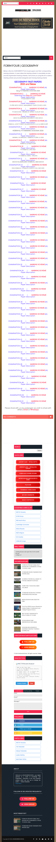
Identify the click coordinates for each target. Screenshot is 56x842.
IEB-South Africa (21, 520)
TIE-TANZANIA (20, 746)
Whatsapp (34, 410)
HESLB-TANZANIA (21, 751)
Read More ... (19, 783)
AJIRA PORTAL (20, 755)
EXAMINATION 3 (15, 101)
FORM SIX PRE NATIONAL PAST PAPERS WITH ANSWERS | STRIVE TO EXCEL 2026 (31, 566)
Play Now (28, 484)
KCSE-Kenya (20, 516)
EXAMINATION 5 (15, 115)
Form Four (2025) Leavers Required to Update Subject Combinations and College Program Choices (32, 608)
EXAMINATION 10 (16, 146)
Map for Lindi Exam (33, 95)
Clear (31, 683)
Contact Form (18, 691)
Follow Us (28, 642)
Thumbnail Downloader (28, 489)
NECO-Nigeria (20, 533)
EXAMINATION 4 (15, 109)
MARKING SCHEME (36, 87)
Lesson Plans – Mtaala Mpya (28, 462)
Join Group (28, 647)
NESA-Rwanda (20, 528)
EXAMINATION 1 (15, 87)
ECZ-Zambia (19, 537)
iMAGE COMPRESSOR (28, 500)
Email (25, 410)
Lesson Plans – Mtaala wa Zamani (28, 467)
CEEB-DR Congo (21, 541)
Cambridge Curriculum (22, 524)
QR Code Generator (28, 495)
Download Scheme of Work (28, 473)
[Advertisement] (29, 43)
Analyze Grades (21, 683)
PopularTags (28, 691)
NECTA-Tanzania (21, 512)
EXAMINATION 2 (16, 94)
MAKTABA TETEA (21, 759)
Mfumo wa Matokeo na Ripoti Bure (28, 479)
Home (39, 653)
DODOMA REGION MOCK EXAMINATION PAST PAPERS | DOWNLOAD (30, 629)
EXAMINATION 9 (15, 140)
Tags (37, 691)
